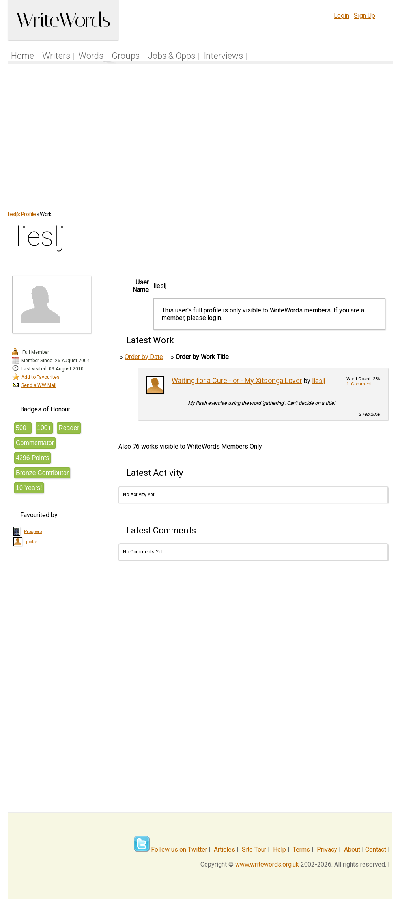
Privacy (327, 849)
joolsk (32, 541)
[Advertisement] (200, 141)
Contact (375, 849)
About (352, 849)
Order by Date (144, 357)
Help (279, 849)
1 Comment (359, 384)
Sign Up (364, 15)
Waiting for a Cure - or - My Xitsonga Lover (237, 380)
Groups (126, 56)
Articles (224, 849)
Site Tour (254, 849)
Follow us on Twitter (179, 849)
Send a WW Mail (38, 385)
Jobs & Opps (171, 56)
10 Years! (29, 487)
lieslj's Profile (22, 214)
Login (341, 15)
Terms (301, 849)
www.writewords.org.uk (267, 864)
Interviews (223, 56)
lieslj (318, 381)
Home (22, 56)
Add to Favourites (40, 377)
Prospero (33, 531)
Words (91, 56)
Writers (56, 56)
